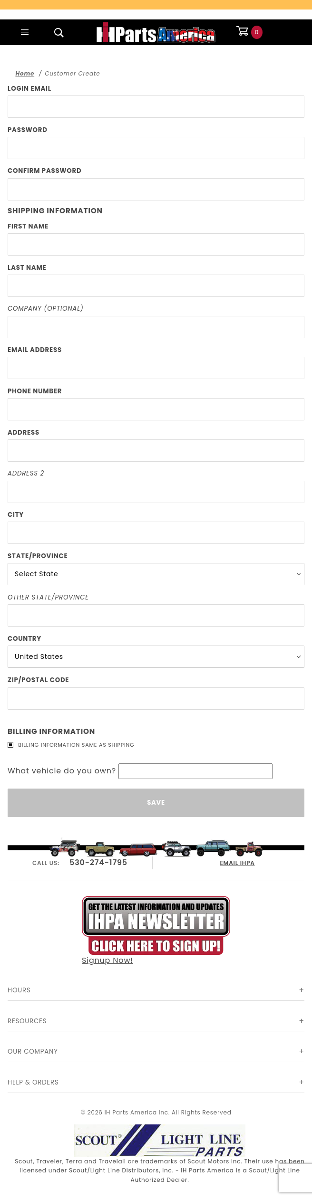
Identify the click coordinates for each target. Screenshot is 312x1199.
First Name (28, 226)
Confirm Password (45, 170)
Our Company (33, 1051)
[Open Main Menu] (25, 32)
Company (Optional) (46, 308)
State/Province (38, 556)
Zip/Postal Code (38, 680)
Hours (19, 990)
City (16, 514)
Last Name (27, 267)
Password (28, 129)
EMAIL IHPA (237, 861)
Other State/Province (48, 597)
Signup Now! (156, 929)
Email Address (35, 349)
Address (23, 432)
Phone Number (35, 391)
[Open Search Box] (59, 32)
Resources (27, 1021)
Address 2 (26, 473)
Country (24, 638)
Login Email (29, 88)
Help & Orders (33, 1082)
